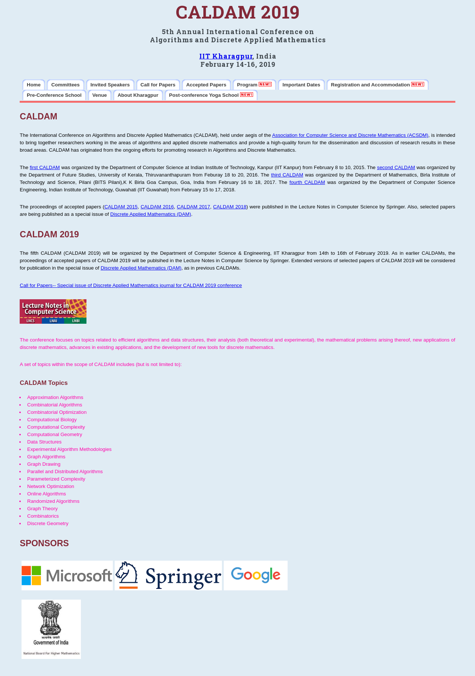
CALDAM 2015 (121, 207)
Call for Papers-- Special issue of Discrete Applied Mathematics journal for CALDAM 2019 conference (131, 285)
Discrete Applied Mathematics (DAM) (150, 214)
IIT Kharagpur (225, 56)
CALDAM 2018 (229, 207)
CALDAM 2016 (157, 207)
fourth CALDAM (307, 182)
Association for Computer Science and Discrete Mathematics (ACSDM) (350, 135)
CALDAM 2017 (193, 207)
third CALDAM (287, 175)
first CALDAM (45, 167)
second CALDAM (396, 167)
